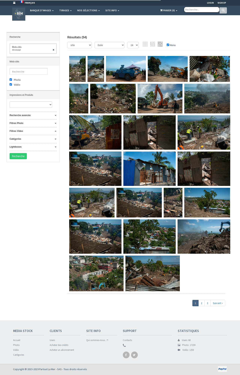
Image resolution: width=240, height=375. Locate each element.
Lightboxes (16, 147)
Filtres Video (16, 131)
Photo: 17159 (186, 345)
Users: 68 (184, 340)
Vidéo (16, 350)
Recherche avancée (20, 115)
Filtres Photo (16, 123)
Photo (16, 345)
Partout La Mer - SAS (50, 369)
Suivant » (218, 303)
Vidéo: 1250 (186, 350)
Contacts (127, 340)
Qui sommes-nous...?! (97, 340)
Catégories (15, 139)
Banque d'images (42, 10)
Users (52, 340)
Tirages (65, 10)
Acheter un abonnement (62, 350)
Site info (112, 10)
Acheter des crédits (59, 345)
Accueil (16, 340)
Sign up (222, 2)
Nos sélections (88, 10)
